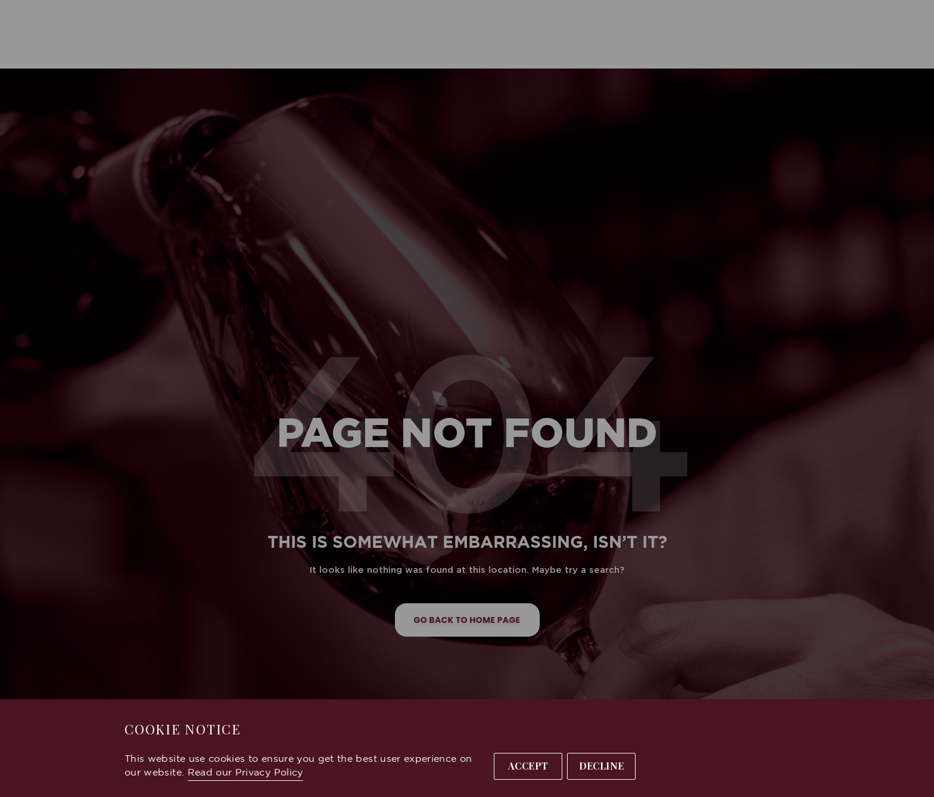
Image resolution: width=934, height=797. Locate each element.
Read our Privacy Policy (245, 772)
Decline (601, 765)
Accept (528, 765)
